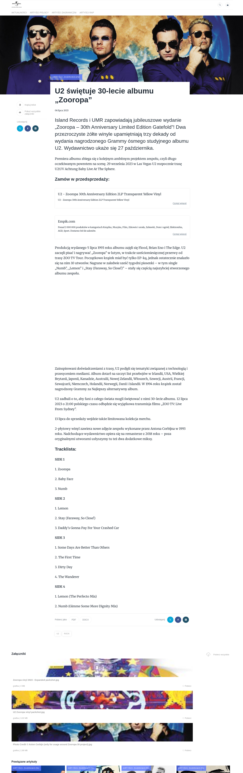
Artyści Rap (87, 12)
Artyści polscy (39, 12)
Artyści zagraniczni (64, 12)
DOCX (85, 619)
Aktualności (19, 12)
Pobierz (58, 686)
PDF (74, 619)
